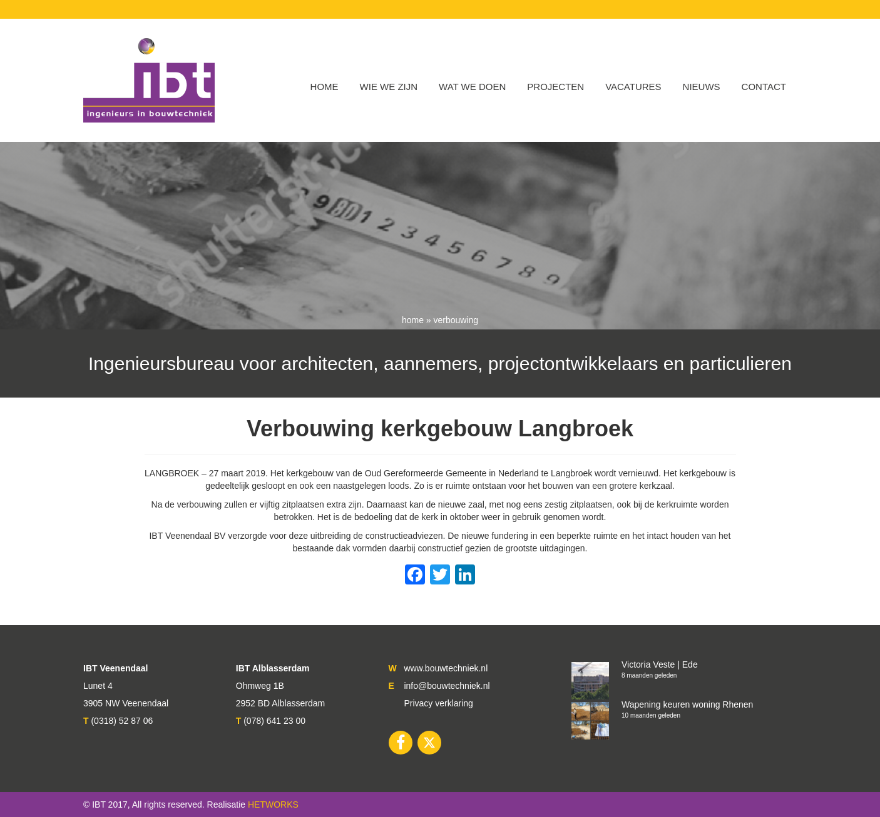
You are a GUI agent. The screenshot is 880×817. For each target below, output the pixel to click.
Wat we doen (472, 86)
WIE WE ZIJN (389, 86)
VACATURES (633, 86)
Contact (764, 86)
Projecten (555, 86)
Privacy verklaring (438, 703)
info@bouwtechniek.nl (446, 686)
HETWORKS (273, 804)
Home (324, 86)
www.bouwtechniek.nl (446, 668)
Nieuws (701, 86)
